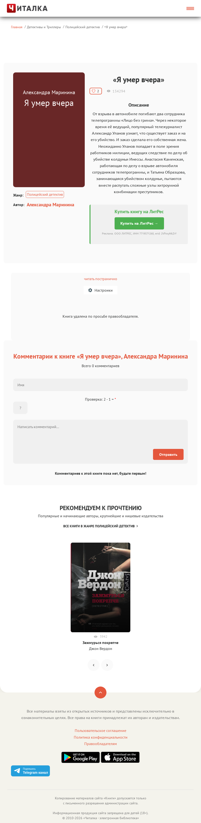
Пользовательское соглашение (100, 730)
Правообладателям (100, 743)
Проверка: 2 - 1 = (100, 399)
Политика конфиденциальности (100, 737)
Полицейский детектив (82, 27)
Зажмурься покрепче (100, 642)
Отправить (168, 454)
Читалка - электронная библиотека (111, 818)
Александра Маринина (50, 205)
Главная (16, 27)
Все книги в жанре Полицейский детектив (100, 526)
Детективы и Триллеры (44, 27)
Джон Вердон (100, 648)
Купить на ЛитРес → (139, 223)
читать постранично (100, 278)
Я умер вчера (116, 27)
